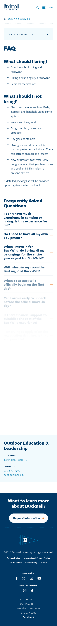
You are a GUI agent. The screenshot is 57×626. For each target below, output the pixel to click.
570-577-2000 (28, 614)
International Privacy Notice (37, 560)
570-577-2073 (12, 471)
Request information (23, 518)
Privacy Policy (13, 560)
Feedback (28, 618)
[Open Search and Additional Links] (44, 7)
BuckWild (24, 19)
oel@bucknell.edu (14, 475)
